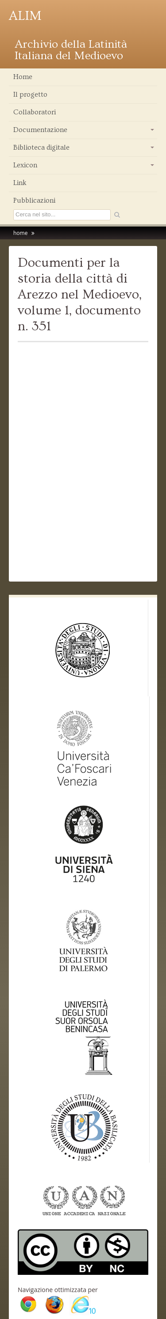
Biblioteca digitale (84, 150)
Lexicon (84, 167)
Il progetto (30, 94)
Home (22, 77)
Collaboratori (34, 112)
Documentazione (84, 132)
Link (20, 183)
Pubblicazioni (34, 200)
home (20, 233)
